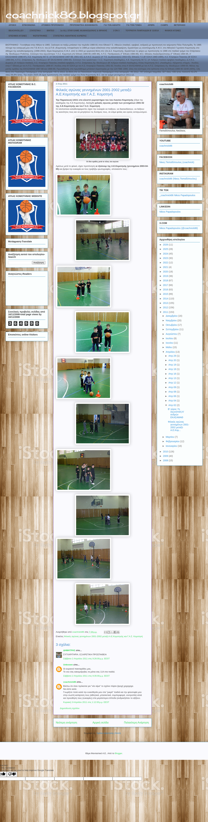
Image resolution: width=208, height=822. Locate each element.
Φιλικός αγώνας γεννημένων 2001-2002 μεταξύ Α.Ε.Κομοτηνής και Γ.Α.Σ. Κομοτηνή (103, 636)
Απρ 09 (173, 387)
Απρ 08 (173, 391)
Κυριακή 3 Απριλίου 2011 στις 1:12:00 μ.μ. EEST (86, 702)
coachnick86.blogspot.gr (73, 15)
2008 (166, 460)
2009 (166, 456)
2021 (166, 267)
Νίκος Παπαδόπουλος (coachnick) (176, 162)
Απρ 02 (173, 405)
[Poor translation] (12, 774)
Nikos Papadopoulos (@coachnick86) (178, 228)
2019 (166, 276)
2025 (166, 249)
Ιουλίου (170, 338)
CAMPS (164, 25)
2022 (166, 262)
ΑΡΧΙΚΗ (12, 25)
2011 (166, 312)
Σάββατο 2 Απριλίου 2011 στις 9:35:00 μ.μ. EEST (86, 676)
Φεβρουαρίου (173, 441)
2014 (166, 298)
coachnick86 (69, 682)
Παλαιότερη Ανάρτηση (136, 722)
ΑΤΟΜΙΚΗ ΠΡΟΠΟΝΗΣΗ (52, 25)
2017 (166, 285)
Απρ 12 (173, 382)
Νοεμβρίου (171, 320)
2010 (166, 451)
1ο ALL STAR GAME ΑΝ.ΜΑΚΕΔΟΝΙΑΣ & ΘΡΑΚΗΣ (83, 30)
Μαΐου (169, 347)
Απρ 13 (173, 378)
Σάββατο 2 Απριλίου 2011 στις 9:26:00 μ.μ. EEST (86, 658)
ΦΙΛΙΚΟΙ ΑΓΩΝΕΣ (173, 30)
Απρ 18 (173, 369)
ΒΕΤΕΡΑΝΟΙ (179, 25)
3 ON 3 (116, 30)
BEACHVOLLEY (16, 30)
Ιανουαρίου (172, 446)
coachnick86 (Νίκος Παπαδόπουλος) (178, 178)
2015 (166, 294)
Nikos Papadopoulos (170, 211)
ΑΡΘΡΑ (151, 25)
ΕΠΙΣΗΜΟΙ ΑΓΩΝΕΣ (18, 36)
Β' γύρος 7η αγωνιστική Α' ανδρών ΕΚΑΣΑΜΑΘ (176, 413)
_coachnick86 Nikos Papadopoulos (177, 195)
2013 (166, 303)
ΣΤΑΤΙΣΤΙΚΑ (35, 30)
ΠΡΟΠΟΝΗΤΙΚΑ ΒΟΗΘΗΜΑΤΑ (84, 25)
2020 (166, 271)
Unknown (68, 664)
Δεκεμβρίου (172, 316)
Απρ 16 (173, 373)
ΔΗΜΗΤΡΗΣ (69, 650)
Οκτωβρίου (172, 325)
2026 (166, 244)
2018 (166, 280)
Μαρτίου (170, 437)
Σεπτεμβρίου (172, 329)
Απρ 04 (173, 400)
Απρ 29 (173, 355)
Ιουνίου (170, 342)
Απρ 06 (173, 396)
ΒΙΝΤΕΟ (50, 30)
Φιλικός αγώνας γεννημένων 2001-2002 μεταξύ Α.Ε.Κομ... (178, 425)
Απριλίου (171, 352)
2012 (166, 307)
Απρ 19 (173, 364)
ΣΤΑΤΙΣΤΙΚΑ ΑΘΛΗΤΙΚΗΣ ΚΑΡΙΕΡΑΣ (69, 36)
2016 (166, 289)
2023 (166, 258)
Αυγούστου (172, 334)
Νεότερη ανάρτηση (66, 722)
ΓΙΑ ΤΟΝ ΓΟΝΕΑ (134, 25)
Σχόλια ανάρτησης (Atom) (109, 733)
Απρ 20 (173, 360)
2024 (166, 253)
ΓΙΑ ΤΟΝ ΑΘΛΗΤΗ (112, 25)
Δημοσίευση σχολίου (70, 708)
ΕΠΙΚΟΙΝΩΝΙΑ (28, 25)
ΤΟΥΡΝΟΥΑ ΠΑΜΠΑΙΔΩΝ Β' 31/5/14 (142, 30)
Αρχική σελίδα (101, 722)
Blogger (118, 753)
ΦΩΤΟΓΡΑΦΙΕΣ (40, 36)
